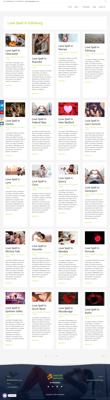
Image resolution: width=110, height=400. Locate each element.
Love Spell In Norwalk (92, 250)
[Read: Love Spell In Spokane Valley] (15, 298)
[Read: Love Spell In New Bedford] (68, 109)
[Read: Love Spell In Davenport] (94, 174)
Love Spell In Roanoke (39, 60)
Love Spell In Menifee (65, 250)
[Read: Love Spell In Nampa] (68, 38)
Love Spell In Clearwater (13, 52)
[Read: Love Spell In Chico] (42, 171)
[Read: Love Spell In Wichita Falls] (15, 238)
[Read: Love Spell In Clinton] (15, 109)
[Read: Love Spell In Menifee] (68, 238)
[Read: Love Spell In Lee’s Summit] (94, 109)
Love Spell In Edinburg (92, 49)
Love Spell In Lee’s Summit (92, 122)
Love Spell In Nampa (65, 47)
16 (57, 356)
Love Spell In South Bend (39, 307)
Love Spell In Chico (39, 183)
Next (104, 356)
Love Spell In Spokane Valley (14, 309)
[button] (106, 1)
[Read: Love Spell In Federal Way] (42, 109)
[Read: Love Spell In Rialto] (94, 299)
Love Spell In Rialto (92, 311)
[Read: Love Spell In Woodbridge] (68, 298)
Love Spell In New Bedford (66, 121)
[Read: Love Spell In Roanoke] (41, 44)
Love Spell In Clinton (13, 122)
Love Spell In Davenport (92, 189)
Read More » (9, 85)
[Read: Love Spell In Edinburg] (94, 38)
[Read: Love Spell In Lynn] (15, 170)
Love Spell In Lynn (13, 181)
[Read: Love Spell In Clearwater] (15, 40)
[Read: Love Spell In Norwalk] (94, 238)
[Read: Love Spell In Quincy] (68, 169)
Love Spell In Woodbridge (65, 310)
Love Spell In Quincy (65, 180)
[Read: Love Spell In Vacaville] (42, 236)
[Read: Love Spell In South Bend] (42, 297)
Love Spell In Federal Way (39, 121)
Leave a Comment (11, 57)
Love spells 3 (21, 57)
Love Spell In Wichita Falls (13, 250)
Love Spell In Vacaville (39, 247)
